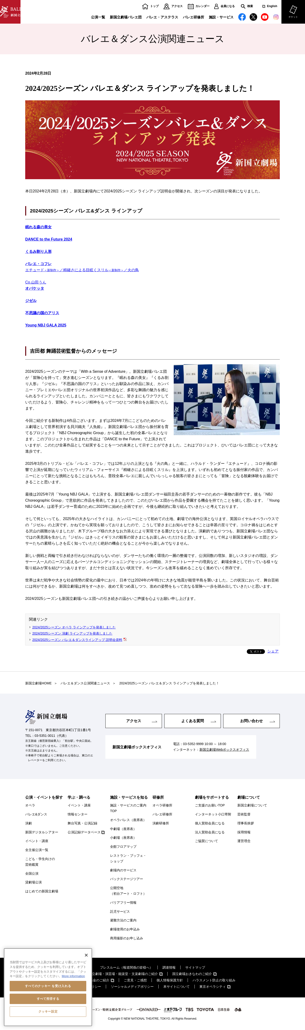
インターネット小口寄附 (213, 814)
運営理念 (244, 841)
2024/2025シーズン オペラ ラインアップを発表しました (74, 627)
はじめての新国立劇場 (41, 891)
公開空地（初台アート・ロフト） (128, 890)
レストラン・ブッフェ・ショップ (128, 858)
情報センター (77, 814)
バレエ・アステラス (162, 17)
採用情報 (244, 832)
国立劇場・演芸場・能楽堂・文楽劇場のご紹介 (123, 974)
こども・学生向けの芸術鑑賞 (40, 861)
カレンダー (202, 6)
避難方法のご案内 (123, 920)
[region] (48, 987)
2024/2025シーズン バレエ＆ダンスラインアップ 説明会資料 (77, 640)
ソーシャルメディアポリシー (132, 986)
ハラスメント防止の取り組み (214, 980)
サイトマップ (195, 967)
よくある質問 (192, 721)
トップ (154, 6)
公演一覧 (98, 17)
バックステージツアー (126, 879)
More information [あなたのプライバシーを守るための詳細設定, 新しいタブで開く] (73, 976)
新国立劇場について (252, 805)
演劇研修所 (160, 823)
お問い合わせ (251, 721)
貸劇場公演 (33, 882)
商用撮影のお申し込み (126, 938)
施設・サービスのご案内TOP (128, 808)
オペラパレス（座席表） (128, 820)
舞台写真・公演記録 (82, 823)
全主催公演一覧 (36, 850)
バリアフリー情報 (123, 902)
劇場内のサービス (123, 870)
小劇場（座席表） (123, 837)
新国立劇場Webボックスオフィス (224, 749)
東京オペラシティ (212, 986)
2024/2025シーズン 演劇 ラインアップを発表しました (72, 633)
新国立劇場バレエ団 (126, 17)
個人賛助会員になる (210, 823)
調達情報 (169, 967)
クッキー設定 (48, 1011)
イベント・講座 (36, 841)
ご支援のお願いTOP (210, 805)
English (272, 6)
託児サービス (120, 911)
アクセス (177, 6)
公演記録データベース (84, 832)
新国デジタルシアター (41, 832)
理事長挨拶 (245, 823)
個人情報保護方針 (170, 980)
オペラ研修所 (162, 805)
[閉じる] (86, 955)
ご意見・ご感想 (135, 980)
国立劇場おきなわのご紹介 (192, 974)
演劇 (28, 823)
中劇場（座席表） (123, 829)
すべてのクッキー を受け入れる (48, 986)
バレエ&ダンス (36, 814)
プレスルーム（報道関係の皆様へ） (126, 967)
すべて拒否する (48, 998)
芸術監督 (244, 814)
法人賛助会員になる (210, 832)
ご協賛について (206, 841)
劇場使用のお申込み (125, 929)
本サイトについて (176, 986)
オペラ (30, 805)
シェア (273, 651)
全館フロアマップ (123, 846)
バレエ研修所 (193, 17)
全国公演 (31, 873)
